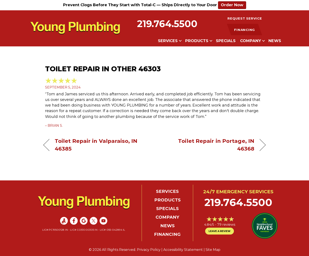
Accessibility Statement (183, 250)
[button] (180, 40)
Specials (226, 40)
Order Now (232, 5)
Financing (167, 234)
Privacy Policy (149, 250)
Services (168, 40)
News (274, 40)
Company (250, 40)
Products (196, 40)
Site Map (213, 250)
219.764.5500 (167, 23)
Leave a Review (219, 231)
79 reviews (226, 224)
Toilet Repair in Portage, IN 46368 (207, 145)
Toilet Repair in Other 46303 (103, 69)
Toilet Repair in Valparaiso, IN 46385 (96, 145)
